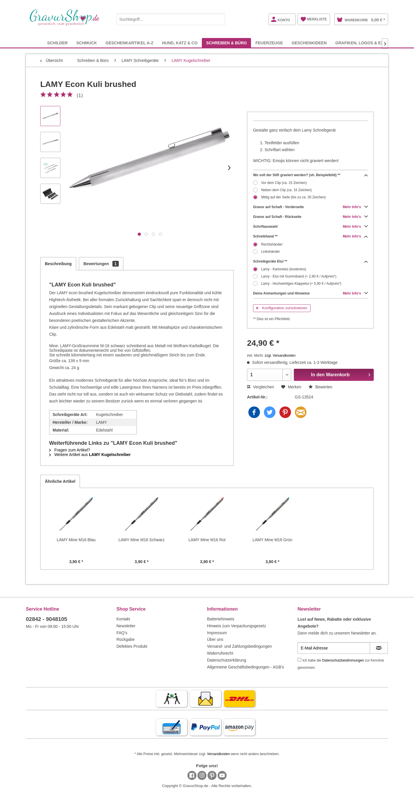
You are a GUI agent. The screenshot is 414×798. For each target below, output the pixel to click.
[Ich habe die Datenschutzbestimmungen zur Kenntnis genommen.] (299, 660)
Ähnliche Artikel (60, 481)
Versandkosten (218, 754)
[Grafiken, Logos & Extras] (365, 43)
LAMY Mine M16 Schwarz (141, 539)
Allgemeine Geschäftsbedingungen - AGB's (245, 667)
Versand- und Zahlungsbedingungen (239, 646)
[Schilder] (57, 43)
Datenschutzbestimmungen (343, 660)
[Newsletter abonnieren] (379, 648)
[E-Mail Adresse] (334, 648)
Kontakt (123, 619)
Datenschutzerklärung (226, 660)
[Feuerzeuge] (269, 43)
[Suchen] (219, 19)
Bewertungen (100, 264)
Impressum (217, 632)
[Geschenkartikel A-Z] (129, 43)
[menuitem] (170, 18)
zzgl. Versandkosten (280, 356)
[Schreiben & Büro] (226, 43)
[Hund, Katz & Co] (180, 43)
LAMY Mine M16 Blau (76, 539)
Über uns (215, 639)
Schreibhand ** (310, 236)
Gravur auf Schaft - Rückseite (310, 216)
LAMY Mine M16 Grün (272, 539)
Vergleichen (260, 387)
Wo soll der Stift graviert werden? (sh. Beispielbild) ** (310, 175)
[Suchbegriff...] (170, 19)
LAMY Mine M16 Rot (207, 539)
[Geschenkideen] (309, 43)
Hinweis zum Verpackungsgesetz (236, 626)
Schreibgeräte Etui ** (310, 261)
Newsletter (125, 626)
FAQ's (121, 632)
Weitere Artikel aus (90, 454)
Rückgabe (125, 639)
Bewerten (320, 387)
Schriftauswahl (310, 226)
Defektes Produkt (131, 646)
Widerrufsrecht (220, 653)
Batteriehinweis (220, 619)
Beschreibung (58, 263)
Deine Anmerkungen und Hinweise (310, 293)
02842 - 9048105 (46, 619)
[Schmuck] (86, 43)
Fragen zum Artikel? (69, 450)
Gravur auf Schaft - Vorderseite (310, 207)
